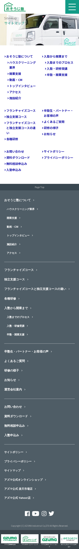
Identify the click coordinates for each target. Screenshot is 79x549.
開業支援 (15, 73)
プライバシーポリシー (58, 157)
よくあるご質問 (54, 122)
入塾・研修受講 (57, 68)
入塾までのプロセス (60, 62)
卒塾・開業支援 (57, 75)
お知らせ (50, 134)
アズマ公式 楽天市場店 (18, 488)
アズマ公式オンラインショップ (23, 479)
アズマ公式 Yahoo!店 (17, 497)
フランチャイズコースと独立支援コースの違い (21, 128)
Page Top (39, 187)
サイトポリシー (54, 151)
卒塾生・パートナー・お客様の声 (58, 113)
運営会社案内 (13, 389)
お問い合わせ (15, 151)
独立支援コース (16, 116)
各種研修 (12, 139)
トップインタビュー (22, 86)
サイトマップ (12, 470)
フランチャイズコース (21, 110)
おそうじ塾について (19, 56)
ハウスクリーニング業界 (22, 65)
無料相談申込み (16, 163)
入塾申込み (13, 170)
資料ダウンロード (18, 157)
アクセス (15, 92)
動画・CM (15, 80)
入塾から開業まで (55, 56)
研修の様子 (51, 128)
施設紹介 (15, 98)
